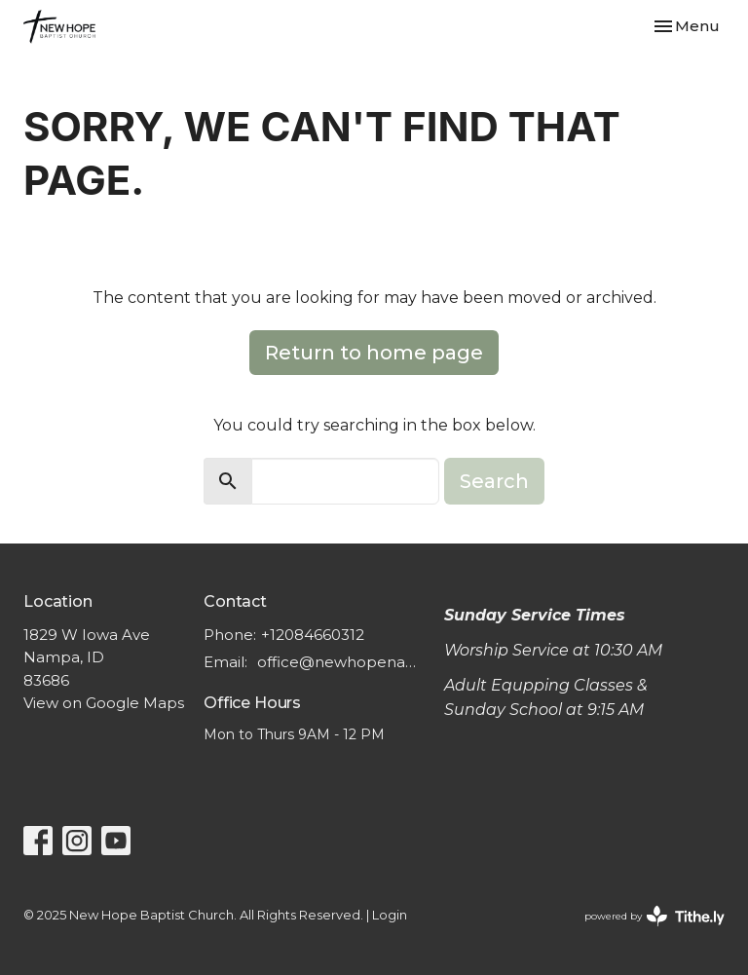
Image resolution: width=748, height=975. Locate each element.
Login (389, 915)
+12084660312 (312, 634)
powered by (654, 916)
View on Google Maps (103, 703)
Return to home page (374, 352)
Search (494, 481)
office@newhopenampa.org (341, 662)
